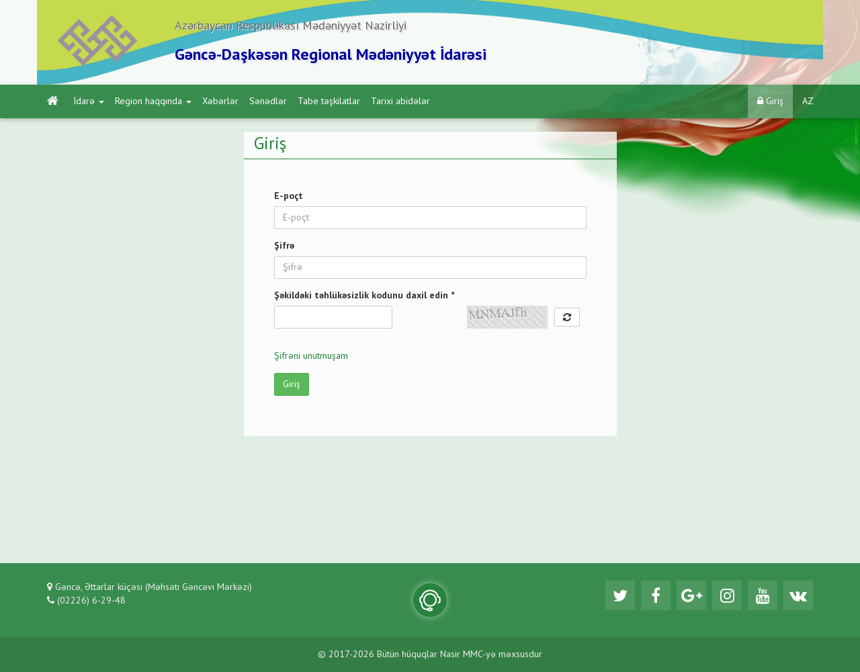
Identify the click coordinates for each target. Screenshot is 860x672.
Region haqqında (153, 101)
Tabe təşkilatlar (329, 101)
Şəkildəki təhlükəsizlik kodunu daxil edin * (364, 295)
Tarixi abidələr (400, 101)
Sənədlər (268, 101)
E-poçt (288, 196)
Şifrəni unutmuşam (311, 356)
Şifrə (284, 246)
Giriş (770, 101)
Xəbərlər (220, 101)
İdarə (89, 101)
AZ (808, 101)
